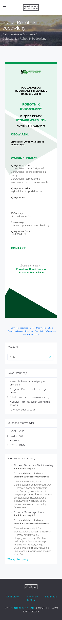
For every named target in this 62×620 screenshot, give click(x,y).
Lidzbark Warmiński (38, 328)
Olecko (50, 328)
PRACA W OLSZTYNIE (23, 608)
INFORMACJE (17, 431)
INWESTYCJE (17, 436)
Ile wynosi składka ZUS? (22, 409)
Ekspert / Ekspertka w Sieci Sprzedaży (33, 465)
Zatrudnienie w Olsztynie (18, 34)
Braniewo (29, 331)
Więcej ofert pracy (17, 559)
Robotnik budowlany (15, 331)
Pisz (36, 331)
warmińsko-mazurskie (19, 328)
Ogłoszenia (9, 38)
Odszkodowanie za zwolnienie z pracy (29, 397)
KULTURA (15, 440)
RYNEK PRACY (17, 445)
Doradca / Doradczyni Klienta (29, 512)
